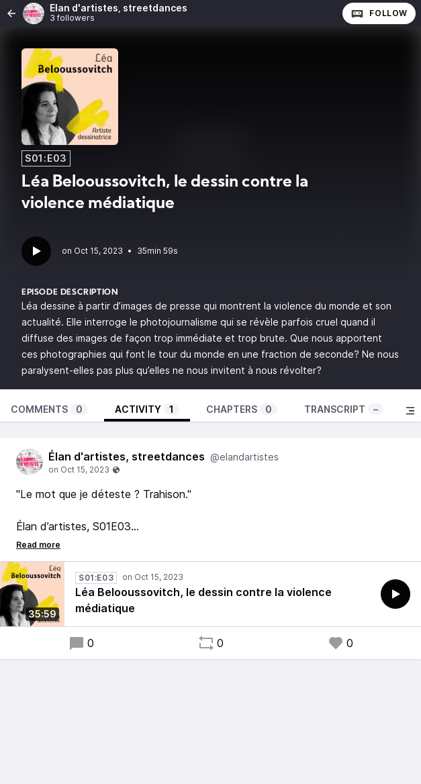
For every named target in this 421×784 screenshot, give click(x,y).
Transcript (343, 409)
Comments (49, 409)
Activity (147, 409)
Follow (379, 13)
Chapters (241, 409)
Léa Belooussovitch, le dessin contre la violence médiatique (203, 600)
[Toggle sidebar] (410, 411)
